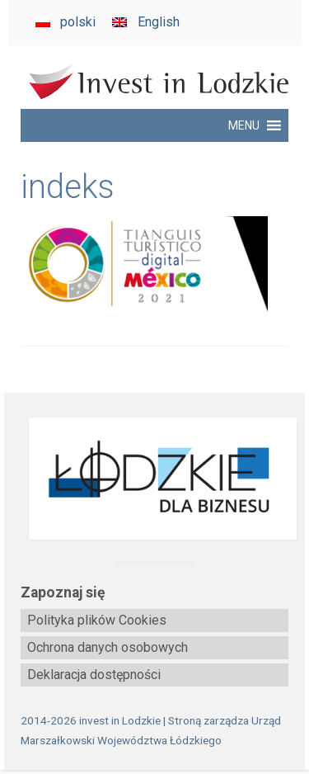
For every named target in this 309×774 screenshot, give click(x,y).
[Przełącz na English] (145, 22)
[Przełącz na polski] (65, 22)
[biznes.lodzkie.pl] (154, 479)
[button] (244, 125)
